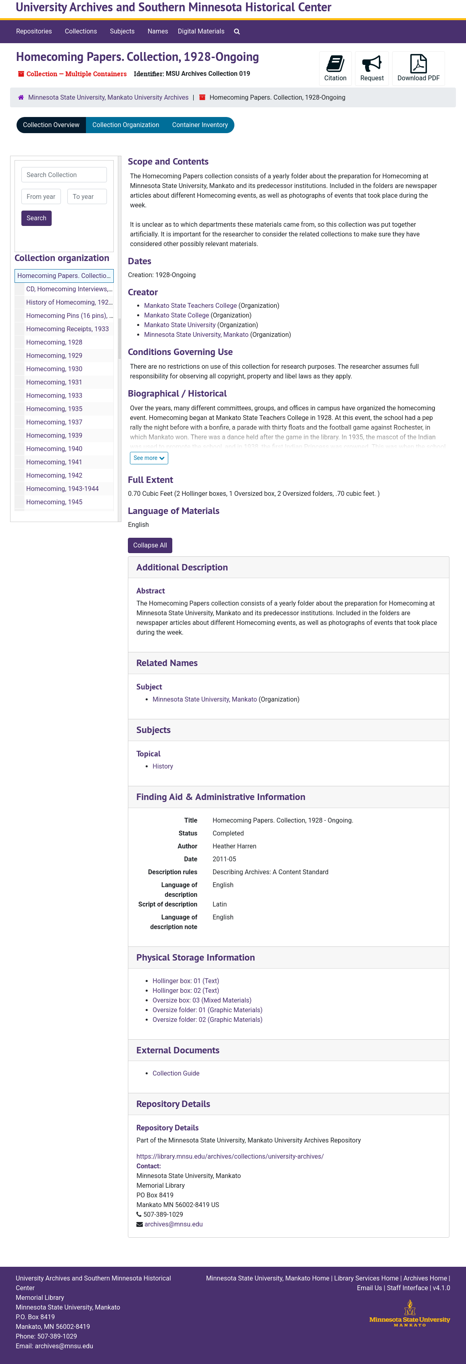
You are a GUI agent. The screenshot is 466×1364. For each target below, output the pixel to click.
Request (372, 68)
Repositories (34, 31)
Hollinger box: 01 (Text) (186, 981)
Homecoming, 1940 (54, 449)
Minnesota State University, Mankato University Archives (108, 97)
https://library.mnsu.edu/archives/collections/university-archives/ (230, 1156)
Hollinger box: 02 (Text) (186, 990)
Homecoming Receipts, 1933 (67, 329)
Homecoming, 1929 (54, 355)
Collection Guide (176, 1073)
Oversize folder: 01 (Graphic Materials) (208, 1010)
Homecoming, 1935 (54, 409)
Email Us (369, 1288)
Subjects (122, 31)
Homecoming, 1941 (54, 462)
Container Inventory (200, 125)
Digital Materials (201, 31)
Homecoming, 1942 (54, 475)
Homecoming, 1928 (54, 342)
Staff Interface (407, 1288)
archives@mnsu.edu (173, 1224)
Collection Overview (51, 125)
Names (158, 31)
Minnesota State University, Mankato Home (268, 1278)
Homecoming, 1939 (54, 435)
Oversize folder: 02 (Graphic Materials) (208, 1020)
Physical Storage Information (195, 957)
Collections (81, 31)
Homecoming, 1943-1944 (62, 489)
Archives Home (425, 1278)
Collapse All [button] (150, 545)
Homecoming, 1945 (54, 502)
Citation (335, 68)
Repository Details (173, 1103)
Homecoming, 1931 (54, 382)
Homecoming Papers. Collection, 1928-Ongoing (85, 276)
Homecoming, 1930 (54, 369)
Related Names (167, 662)
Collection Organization (125, 125)
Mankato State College (176, 315)
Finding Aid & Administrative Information (220, 796)
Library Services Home (366, 1278)
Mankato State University (179, 325)
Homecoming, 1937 (54, 422)
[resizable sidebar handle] (119, 339)
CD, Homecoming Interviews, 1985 (75, 289)
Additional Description (182, 567)
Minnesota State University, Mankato (196, 334)
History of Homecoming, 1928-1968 (77, 302)
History (163, 766)
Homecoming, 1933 (54, 395)
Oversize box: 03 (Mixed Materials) (202, 1000)
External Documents (177, 1050)
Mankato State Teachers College (190, 305)
